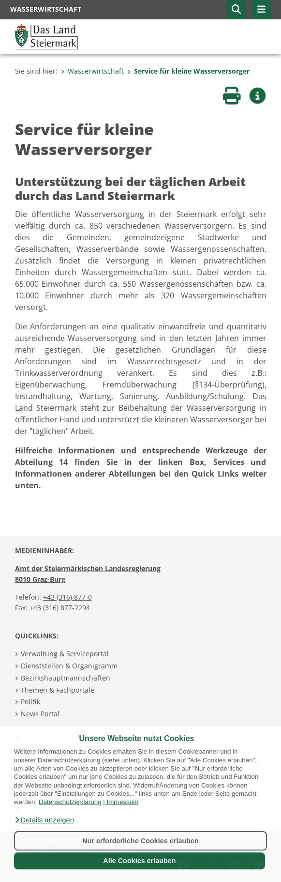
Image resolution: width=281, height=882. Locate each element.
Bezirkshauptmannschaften (65, 677)
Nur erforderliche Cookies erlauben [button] (140, 841)
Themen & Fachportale (57, 690)
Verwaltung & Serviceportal (65, 653)
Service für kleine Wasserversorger (188, 71)
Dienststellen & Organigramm (69, 665)
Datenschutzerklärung (70, 801)
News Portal (40, 713)
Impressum (122, 801)
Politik (30, 701)
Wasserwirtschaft (92, 71)
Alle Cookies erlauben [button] (139, 861)
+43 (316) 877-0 (67, 597)
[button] (44, 820)
